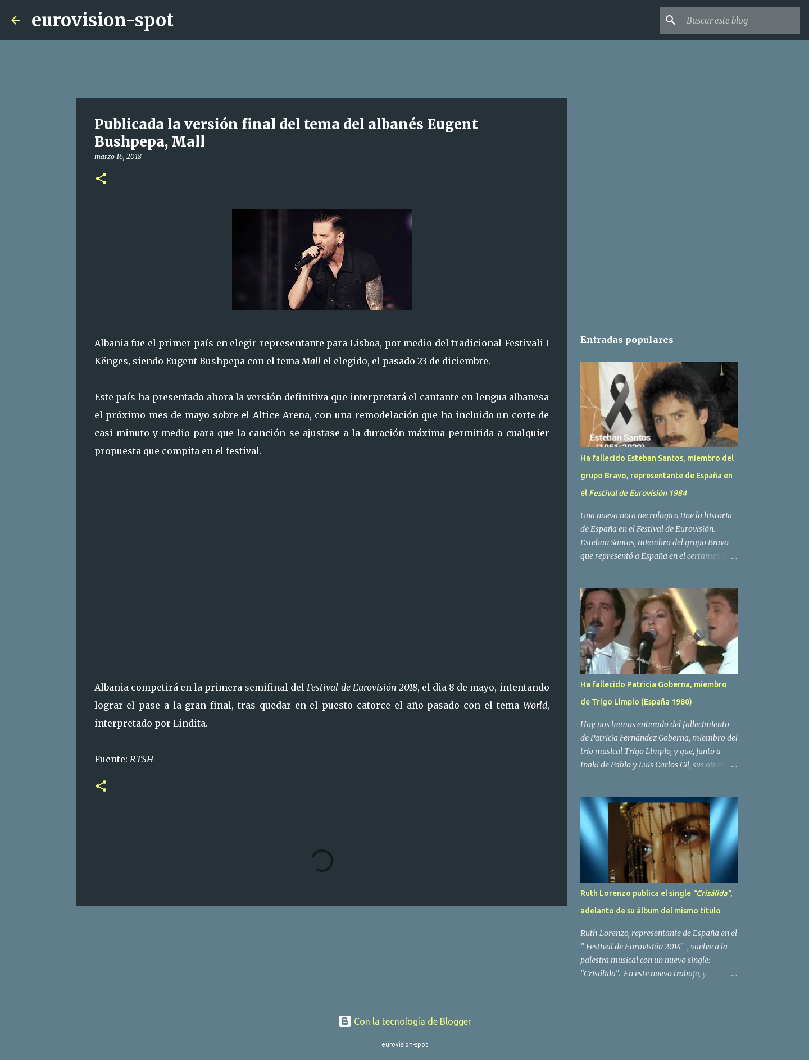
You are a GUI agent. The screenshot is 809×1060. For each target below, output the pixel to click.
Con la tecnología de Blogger (404, 1021)
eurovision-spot (102, 20)
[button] (101, 179)
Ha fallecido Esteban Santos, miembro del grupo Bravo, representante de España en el (657, 475)
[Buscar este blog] (741, 20)
